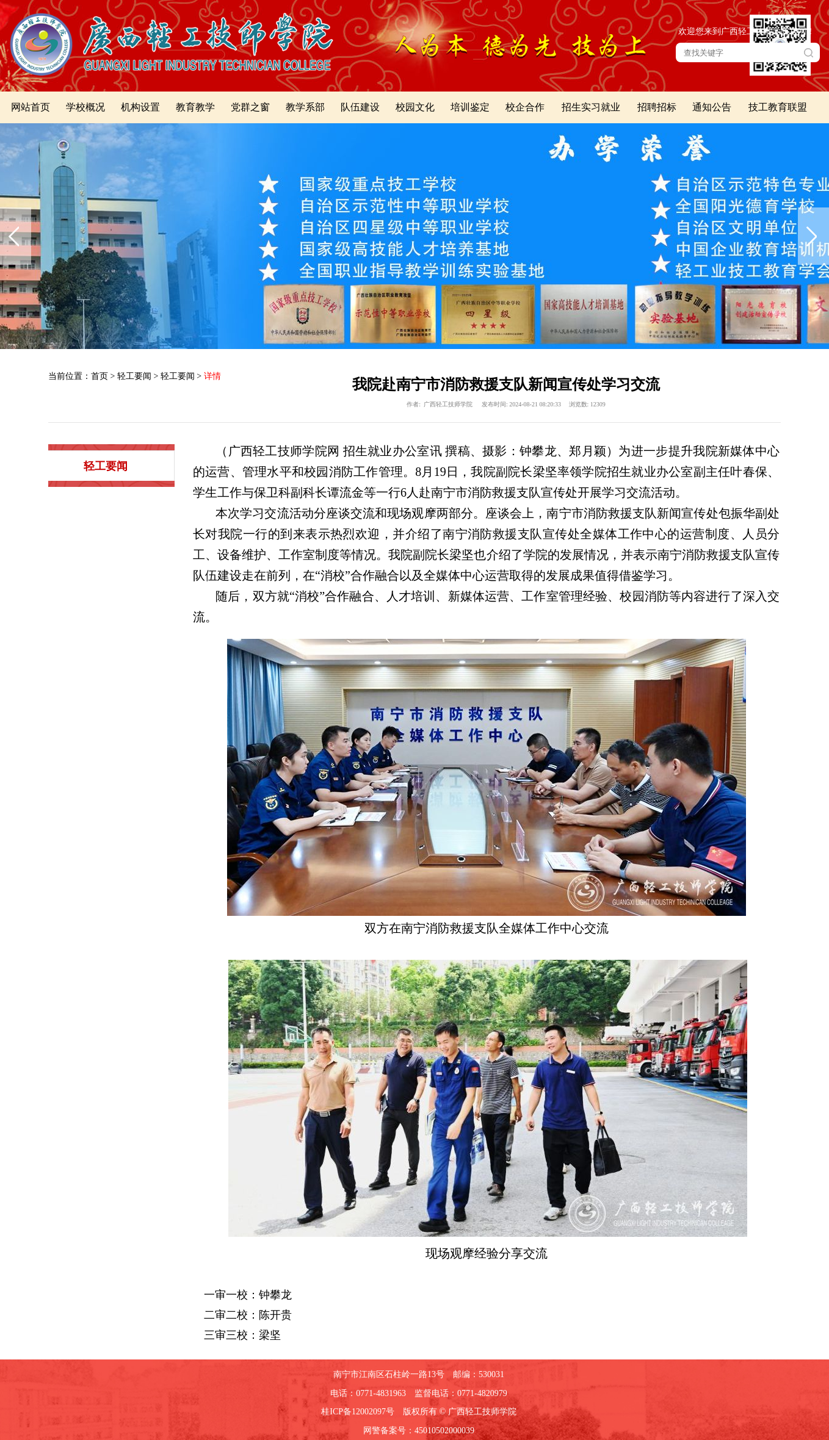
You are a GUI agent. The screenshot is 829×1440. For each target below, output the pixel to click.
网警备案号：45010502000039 (418, 1430)
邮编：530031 (478, 1374)
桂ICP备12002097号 (357, 1411)
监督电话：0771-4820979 (461, 1393)
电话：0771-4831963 (368, 1393)
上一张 (15, 236)
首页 (99, 376)
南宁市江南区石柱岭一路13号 (388, 1374)
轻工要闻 (134, 376)
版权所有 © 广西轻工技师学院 (459, 1411)
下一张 (813, 236)
